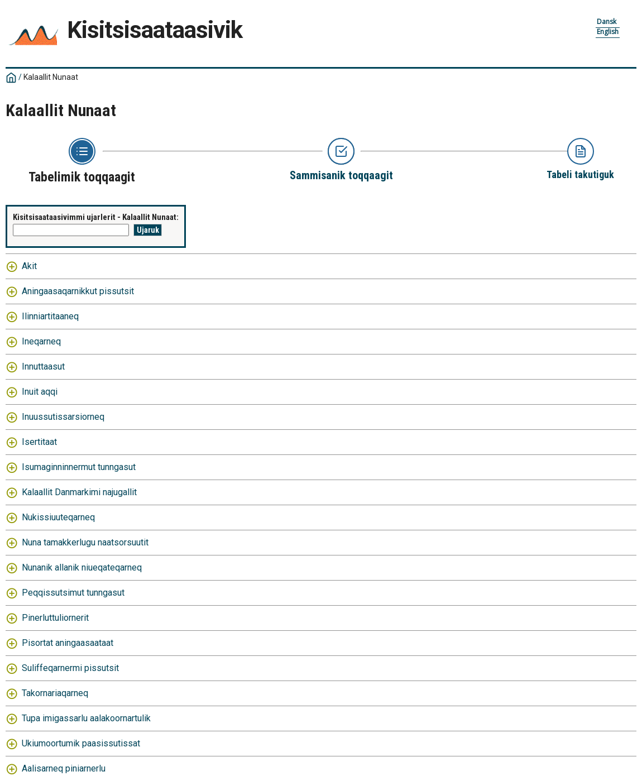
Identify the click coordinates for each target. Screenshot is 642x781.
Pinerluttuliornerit (55, 617)
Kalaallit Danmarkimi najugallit (79, 492)
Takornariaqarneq (55, 693)
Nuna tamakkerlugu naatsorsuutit (85, 542)
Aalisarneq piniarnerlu (64, 768)
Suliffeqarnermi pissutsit (70, 668)
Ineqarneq (41, 341)
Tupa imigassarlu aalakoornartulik (86, 718)
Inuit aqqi (40, 391)
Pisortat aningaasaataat (67, 643)
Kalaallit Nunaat (50, 77)
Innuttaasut (43, 366)
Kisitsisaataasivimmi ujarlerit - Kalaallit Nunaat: (96, 217)
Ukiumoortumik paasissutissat (81, 743)
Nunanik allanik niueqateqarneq (82, 567)
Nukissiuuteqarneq (58, 517)
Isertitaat (39, 442)
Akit (29, 266)
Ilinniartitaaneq (50, 316)
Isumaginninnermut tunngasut (79, 467)
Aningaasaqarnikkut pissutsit (78, 291)
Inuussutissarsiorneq (63, 416)
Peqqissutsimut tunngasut (73, 592)
